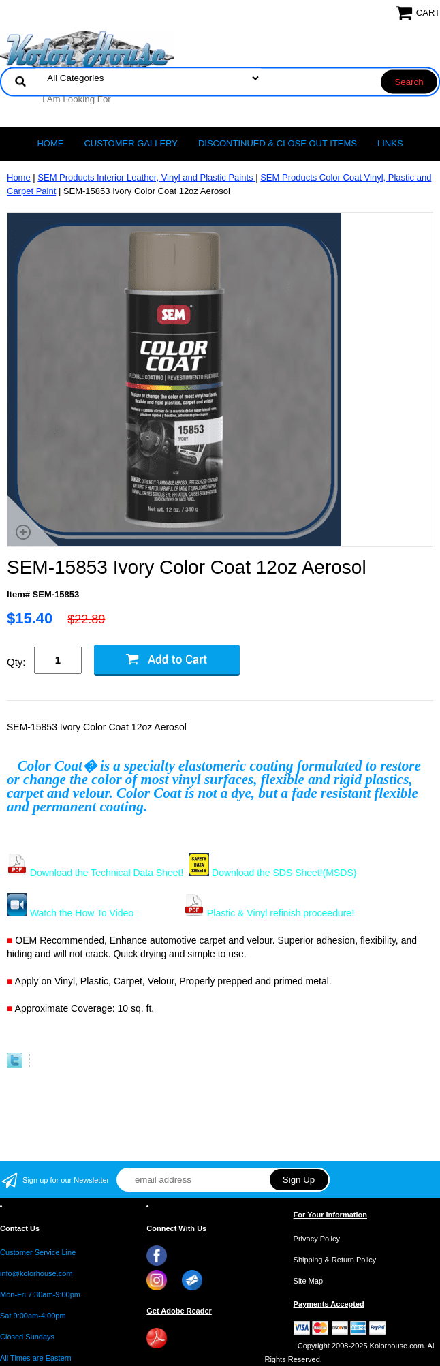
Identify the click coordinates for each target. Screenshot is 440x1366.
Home (50, 143)
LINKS (390, 143)
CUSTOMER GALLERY (131, 143)
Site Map (308, 1281)
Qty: (16, 662)
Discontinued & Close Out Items (277, 143)
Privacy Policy (317, 1239)
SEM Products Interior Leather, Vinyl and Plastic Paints (146, 177)
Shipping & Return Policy (335, 1260)
